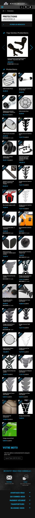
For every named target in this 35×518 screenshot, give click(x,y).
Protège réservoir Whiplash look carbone (25, 371)
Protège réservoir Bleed (24, 415)
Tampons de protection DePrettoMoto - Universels (9, 112)
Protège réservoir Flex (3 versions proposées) (8, 325)
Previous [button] (5, 47)
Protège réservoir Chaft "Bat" (24, 325)
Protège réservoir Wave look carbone (24, 394)
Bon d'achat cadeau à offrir (9, 205)
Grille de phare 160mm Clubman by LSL (8, 349)
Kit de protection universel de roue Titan (25, 89)
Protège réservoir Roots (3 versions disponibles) (25, 276)
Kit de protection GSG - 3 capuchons (9, 228)
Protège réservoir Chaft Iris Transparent (25, 206)
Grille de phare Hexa (23, 111)
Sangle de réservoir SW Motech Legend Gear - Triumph (8, 182)
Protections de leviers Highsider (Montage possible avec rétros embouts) (24, 158)
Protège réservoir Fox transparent (24, 349)
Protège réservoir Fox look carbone (9, 276)
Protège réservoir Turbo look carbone (24, 301)
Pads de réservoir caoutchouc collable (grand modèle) (9, 253)
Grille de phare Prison (8, 88)
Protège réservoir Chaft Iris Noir (25, 134)
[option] (17, 50)
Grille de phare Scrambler (9, 133)
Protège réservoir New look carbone (9, 371)
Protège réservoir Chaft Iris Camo (25, 182)
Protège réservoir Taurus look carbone (8, 394)
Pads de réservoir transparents (7, 416)
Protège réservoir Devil (8, 438)
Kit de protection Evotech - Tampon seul (25, 252)
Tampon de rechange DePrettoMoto (8, 157)
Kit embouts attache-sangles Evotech (8, 301)
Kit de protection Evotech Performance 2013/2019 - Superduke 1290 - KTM (17, 59)
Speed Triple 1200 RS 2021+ (13, 458)
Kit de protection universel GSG (25, 228)
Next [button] (30, 47)
